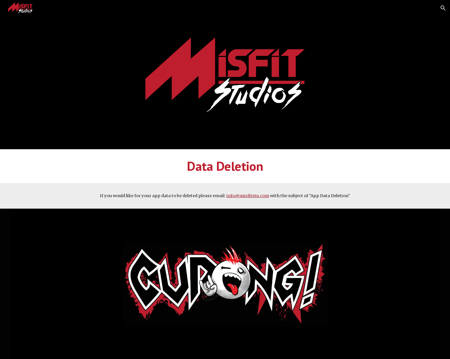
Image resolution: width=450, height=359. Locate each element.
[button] (443, 8)
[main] (225, 166)
